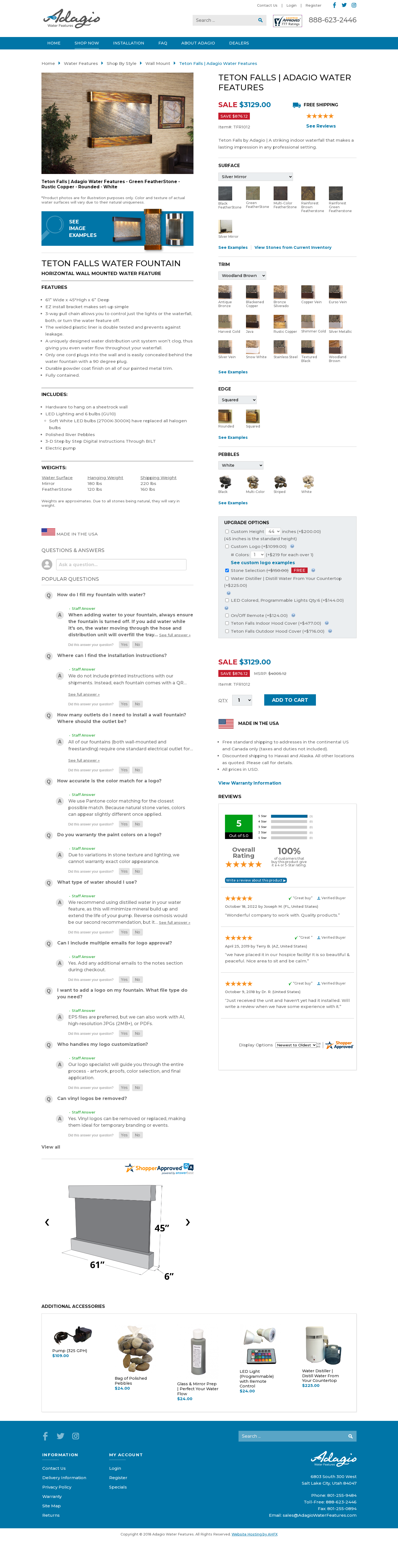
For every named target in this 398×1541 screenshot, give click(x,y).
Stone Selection (266, 570)
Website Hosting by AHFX (254, 1534)
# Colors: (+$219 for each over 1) (272, 554)
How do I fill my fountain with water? (101, 594)
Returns (51, 1515)
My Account (126, 1454)
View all (50, 1147)
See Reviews (321, 126)
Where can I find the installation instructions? (112, 655)
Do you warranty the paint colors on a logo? (109, 834)
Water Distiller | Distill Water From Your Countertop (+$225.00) (283, 582)
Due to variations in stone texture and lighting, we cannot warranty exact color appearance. (123, 858)
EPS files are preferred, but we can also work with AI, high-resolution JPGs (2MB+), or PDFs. (126, 1020)
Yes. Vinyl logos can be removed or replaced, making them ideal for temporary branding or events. (126, 1122)
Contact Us (267, 5)
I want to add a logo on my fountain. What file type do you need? (122, 993)
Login (291, 5)
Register (313, 5)
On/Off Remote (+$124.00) (256, 615)
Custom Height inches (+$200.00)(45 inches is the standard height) (272, 534)
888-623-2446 (333, 20)
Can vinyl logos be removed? (92, 1098)
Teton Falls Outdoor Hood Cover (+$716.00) (274, 631)
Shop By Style (122, 63)
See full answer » (175, 635)
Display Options (256, 1044)
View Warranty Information (249, 783)
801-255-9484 (342, 1495)
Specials (118, 1487)
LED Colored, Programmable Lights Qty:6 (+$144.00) (284, 600)
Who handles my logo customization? (102, 1044)
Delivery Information (64, 1477)
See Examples (233, 247)
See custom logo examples (263, 562)
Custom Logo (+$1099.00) (256, 546)
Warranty (52, 1496)
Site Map (51, 1505)
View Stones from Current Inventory (293, 247)
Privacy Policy (56, 1487)
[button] (124, 644)
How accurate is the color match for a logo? (109, 780)
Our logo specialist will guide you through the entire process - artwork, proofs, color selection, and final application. (126, 1071)
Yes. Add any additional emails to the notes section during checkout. (125, 966)
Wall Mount (157, 63)
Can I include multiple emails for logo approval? (114, 943)
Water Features (81, 63)
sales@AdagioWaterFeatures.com (320, 1515)
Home (48, 63)
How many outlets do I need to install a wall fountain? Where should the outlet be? (121, 718)
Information (60, 1454)
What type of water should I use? (97, 882)
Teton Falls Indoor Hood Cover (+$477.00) (273, 623)
